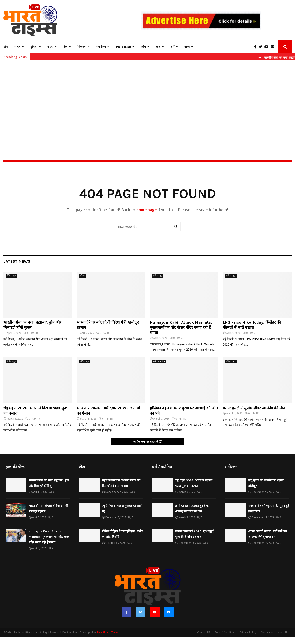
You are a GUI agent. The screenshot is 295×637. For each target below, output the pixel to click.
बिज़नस (81, 47)
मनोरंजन (101, 47)
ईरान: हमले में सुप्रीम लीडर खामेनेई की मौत (254, 408)
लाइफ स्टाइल (123, 47)
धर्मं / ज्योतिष (159, 361)
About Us (282, 632)
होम (5, 47)
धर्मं (172, 47)
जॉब (143, 47)
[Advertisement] (147, 101)
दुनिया (33, 47)
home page (146, 209)
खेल (158, 47)
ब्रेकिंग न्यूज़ (11, 275)
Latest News (16, 261)
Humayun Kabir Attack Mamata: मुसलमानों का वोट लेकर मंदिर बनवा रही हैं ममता (181, 327)
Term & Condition (225, 632)
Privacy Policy (248, 632)
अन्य (187, 47)
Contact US (203, 632)
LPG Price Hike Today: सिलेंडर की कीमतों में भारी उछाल (252, 325)
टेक (65, 47)
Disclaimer (267, 632)
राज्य (50, 47)
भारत (17, 47)
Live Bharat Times (107, 632)
